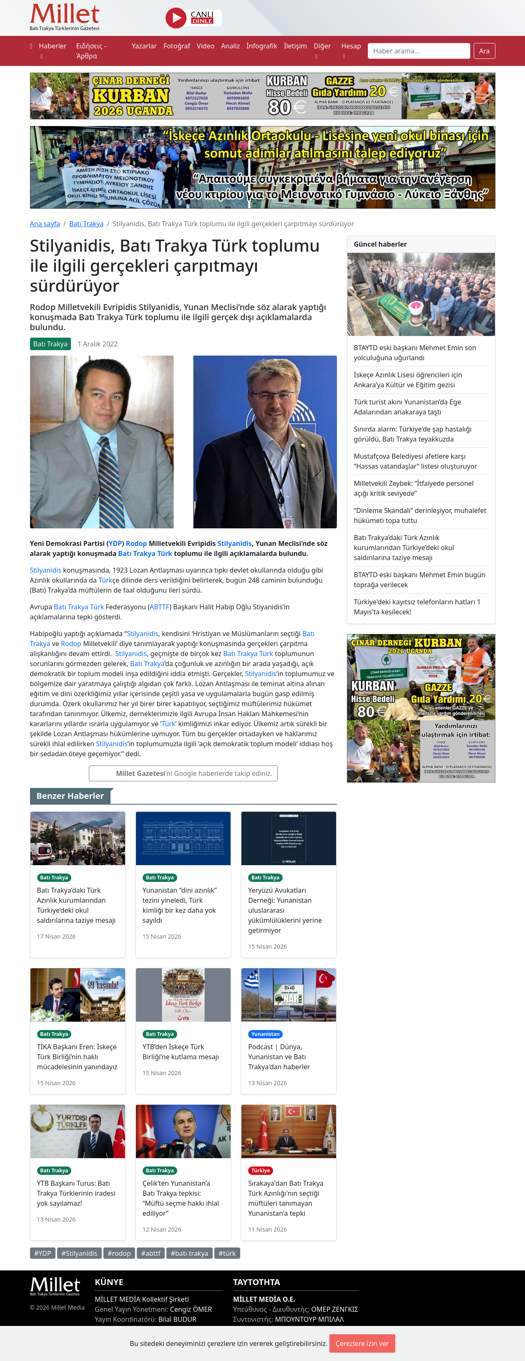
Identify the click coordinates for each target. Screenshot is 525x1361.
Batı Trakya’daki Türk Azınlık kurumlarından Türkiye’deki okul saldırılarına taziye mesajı (404, 547)
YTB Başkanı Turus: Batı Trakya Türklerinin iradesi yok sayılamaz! (76, 1193)
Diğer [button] (322, 50)
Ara (484, 51)
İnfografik (261, 46)
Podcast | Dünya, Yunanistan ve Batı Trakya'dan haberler (279, 1056)
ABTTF (159, 606)
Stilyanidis (235, 543)
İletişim (295, 46)
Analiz (230, 46)
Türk (164, 553)
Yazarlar (144, 46)
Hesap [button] (351, 50)
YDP (115, 543)
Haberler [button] (52, 50)
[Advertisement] (421, 848)
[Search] (419, 51)
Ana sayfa (45, 223)
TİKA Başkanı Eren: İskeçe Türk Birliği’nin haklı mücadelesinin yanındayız (77, 1056)
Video (205, 46)
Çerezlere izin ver (362, 1343)
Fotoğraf (176, 46)
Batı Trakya (86, 223)
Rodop (136, 543)
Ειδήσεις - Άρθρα (91, 51)
